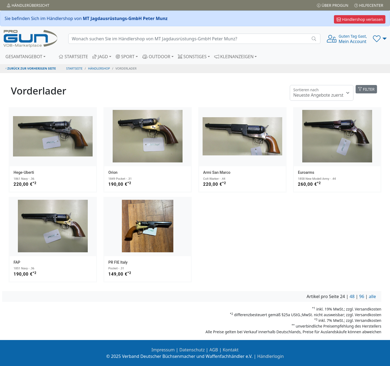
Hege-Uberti (24, 172)
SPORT (125, 57)
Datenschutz (192, 350)
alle (372, 296)
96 (361, 296)
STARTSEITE (73, 57)
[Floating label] (321, 93)
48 (352, 296)
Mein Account (353, 39)
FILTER (366, 89)
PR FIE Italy (118, 262)
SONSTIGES (192, 57)
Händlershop (99, 68)
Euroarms (306, 172)
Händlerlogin (270, 356)
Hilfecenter (368, 5)
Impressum (163, 350)
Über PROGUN (332, 5)
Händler (28, 5)
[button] (380, 39)
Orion (113, 172)
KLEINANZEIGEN (234, 57)
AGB (213, 350)
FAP (17, 262)
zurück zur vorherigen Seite (30, 68)
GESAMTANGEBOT (23, 57)
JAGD (100, 57)
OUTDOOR (156, 57)
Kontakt (231, 350)
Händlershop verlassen (359, 19)
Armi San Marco (216, 172)
